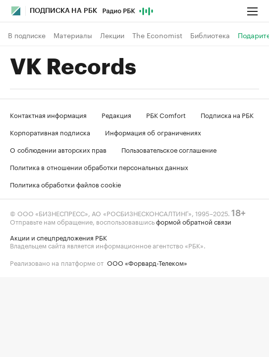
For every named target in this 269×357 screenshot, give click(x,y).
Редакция (116, 114)
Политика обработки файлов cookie (65, 184)
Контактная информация (48, 114)
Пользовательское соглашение (168, 149)
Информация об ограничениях (153, 132)
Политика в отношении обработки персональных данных (99, 167)
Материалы (73, 35)
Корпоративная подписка (50, 132)
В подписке (27, 35)
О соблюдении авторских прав (58, 149)
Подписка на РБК (227, 114)
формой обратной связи (193, 221)
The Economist (157, 35)
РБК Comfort (166, 114)
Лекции (112, 35)
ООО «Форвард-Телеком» (147, 262)
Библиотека (210, 35)
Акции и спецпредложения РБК (58, 237)
